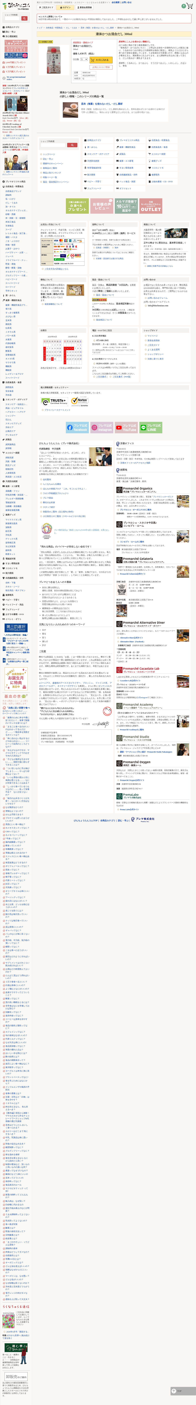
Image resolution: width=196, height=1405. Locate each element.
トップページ (49, 154)
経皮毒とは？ (11, 1238)
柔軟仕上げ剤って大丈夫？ (17, 1299)
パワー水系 (10, 336)
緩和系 (8, 550)
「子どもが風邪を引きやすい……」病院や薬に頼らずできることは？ (17, 762)
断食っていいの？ (13, 845)
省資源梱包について (53, 304)
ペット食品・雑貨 (127, 181)
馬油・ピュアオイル (14, 408)
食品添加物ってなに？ (15, 1046)
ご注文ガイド (154, 345)
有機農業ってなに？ (14, 849)
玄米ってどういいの (14, 1178)
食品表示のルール (13, 1185)
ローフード (10, 287)
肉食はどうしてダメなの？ (17, 1252)
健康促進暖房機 (12, 510)
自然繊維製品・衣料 (128, 175)
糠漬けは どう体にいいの (17, 1174)
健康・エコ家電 (126, 161)
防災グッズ (10, 465)
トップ (39, 28)
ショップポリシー (156, 354)
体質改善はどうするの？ (16, 862)
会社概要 (116, 2)
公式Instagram (142, 697)
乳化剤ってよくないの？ (16, 1221)
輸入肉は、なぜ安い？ (15, 1201)
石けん (8, 419)
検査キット (10, 554)
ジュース (9, 256)
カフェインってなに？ (15, 1032)
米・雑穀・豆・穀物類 (15, 218)
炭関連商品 (10, 444)
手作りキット (11, 291)
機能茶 (8, 370)
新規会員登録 (154, 340)
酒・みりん (92, 147)
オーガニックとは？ (14, 1262)
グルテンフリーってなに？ (17, 1151)
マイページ (153, 336)
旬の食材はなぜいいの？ (16, 1035)
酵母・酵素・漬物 (13, 268)
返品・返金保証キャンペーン (56, 182)
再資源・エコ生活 (13, 477)
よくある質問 (154, 349)
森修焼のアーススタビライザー (66, 683)
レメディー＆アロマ (14, 374)
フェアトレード (94, 188)
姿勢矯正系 (10, 542)
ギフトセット (125, 188)
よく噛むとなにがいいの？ (17, 989)
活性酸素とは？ (12, 1235)
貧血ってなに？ (12, 869)
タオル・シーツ (12, 586)
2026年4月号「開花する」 (17, 1332)
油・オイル (10, 206)
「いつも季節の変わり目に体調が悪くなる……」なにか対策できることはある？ (17, 780)
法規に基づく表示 (156, 359)
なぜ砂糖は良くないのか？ (17, 1283)
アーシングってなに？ (15, 897)
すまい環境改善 (126, 168)
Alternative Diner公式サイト (131, 638)
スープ (8, 229)
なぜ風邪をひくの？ (14, 807)
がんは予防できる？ (14, 814)
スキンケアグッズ (13, 423)
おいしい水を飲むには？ (16, 1053)
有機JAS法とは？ (13, 1259)
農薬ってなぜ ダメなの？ (17, 1170)
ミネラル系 (10, 332)
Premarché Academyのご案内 (132, 730)
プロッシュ (88, 683)
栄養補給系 (10, 355)
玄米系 (8, 320)
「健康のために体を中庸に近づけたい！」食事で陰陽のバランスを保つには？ (17, 720)
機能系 (8, 366)
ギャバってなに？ (13, 930)
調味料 (8, 195)
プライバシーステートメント (57, 410)
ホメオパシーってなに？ (16, 835)
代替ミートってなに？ (15, 880)
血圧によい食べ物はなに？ (17, 1064)
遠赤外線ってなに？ (14, 1015)
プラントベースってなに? (17, 1077)
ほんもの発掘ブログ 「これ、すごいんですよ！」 (65, 489)
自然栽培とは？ (12, 1255)
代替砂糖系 (10, 343)
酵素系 (8, 351)
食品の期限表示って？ (15, 1060)
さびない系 (10, 316)
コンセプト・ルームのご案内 (132, 542)
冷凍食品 (9, 226)
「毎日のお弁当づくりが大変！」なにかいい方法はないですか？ (17, 801)
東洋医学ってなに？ (14, 1067)
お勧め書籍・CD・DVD (162, 181)
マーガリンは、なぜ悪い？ (17, 1276)
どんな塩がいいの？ (14, 1279)
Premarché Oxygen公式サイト (132, 780)
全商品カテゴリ (94, 140)
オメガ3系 (10, 358)
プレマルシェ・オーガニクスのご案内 (135, 510)
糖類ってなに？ (12, 946)
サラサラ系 (10, 362)
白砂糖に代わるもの (14, 1204)
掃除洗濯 (9, 457)
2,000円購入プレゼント (16, 62)
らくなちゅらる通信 (52, 484)
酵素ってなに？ (12, 998)
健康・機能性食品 (127, 147)
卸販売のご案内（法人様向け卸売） (59, 512)
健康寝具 (156, 175)
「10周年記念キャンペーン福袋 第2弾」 (18, 652)
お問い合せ (127, 2)
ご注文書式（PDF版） (122, 377)
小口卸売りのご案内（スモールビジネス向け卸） (65, 516)
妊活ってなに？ (12, 884)
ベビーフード (11, 279)
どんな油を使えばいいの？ (17, 1266)
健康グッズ (157, 161)
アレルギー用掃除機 (14, 498)
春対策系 (9, 347)
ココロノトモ (158, 168)
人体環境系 (10, 473)
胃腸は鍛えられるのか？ (16, 853)
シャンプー (10, 416)
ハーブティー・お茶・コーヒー (18, 252)
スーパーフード (12, 283)
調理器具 (9, 387)
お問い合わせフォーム (158, 298)
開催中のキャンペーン (53, 163)
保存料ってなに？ (13, 1181)
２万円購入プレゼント (15, 67)
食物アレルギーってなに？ (17, 873)
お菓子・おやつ (12, 249)
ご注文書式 (101, 377)
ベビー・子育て (94, 181)
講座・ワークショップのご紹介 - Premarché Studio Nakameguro (146, 752)
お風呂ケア (10, 431)
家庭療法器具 (11, 523)
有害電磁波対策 (94, 168)
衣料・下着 (10, 583)
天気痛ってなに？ (13, 887)
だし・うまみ (71, 28)
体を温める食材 (12, 1154)
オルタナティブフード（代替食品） (18, 271)
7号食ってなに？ (13, 838)
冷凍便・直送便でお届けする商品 (109, 258)
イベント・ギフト (13, 619)
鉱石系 (8, 531)
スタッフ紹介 (49, 507)
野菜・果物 (10, 264)
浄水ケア (9, 427)
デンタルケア (11, 435)
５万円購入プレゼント (15, 71)
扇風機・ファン (12, 491)
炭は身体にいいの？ (14, 927)
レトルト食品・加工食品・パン (18, 233)
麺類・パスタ (11, 237)
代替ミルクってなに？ (15, 1039)
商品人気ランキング (52, 173)
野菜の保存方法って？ (15, 1231)
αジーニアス (44, 683)
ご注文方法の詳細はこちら (56, 269)
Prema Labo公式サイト (129, 809)
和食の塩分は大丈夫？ (15, 1144)
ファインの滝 (101, 683)
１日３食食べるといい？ (16, 982)
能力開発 (91, 175)
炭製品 (122, 154)
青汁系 (8, 309)
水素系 (8, 339)
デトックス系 (11, 539)
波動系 (8, 527)
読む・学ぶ (48, 159)
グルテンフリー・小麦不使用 (18, 275)
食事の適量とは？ (13, 1093)
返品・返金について (105, 295)
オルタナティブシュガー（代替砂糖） (18, 210)
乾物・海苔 (10, 245)
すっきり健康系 (12, 313)
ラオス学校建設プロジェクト (56, 493)
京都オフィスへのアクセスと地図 (135, 463)
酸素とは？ (10, 1228)
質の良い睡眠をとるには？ (17, 1002)
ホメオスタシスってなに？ (17, 828)
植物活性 (9, 469)
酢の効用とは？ (12, 1056)
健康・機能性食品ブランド (17, 305)
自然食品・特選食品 (54, 28)
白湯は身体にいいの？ (15, 985)
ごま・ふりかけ (12, 241)
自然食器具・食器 (160, 147)
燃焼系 (8, 324)
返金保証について (104, 320)
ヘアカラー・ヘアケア (15, 412)
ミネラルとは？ (12, 1103)
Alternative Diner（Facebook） (132, 642)
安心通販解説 (11, 36)
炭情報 (8, 448)
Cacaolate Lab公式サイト (130, 681)
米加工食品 (10, 222)
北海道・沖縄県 (102, 248)
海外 (116, 248)
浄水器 (8, 395)
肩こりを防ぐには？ (14, 911)
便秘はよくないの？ (14, 811)
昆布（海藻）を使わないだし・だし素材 (97, 28)
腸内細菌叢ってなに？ (15, 842)
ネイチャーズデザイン (67, 686)
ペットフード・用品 (14, 604)
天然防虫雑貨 (93, 161)
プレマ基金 (48, 498)
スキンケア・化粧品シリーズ (18, 404)
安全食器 (9, 391)
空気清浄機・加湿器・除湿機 (18, 495)
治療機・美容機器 (13, 506)
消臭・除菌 (10, 461)
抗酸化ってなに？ (13, 1012)
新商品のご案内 (50, 168)
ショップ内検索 (11, 15)
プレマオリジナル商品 (129, 140)
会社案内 (47, 479)
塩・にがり (10, 199)
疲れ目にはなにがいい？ (16, 901)
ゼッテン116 (103, 686)
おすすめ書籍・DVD (15, 614)
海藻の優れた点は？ (14, 1049)
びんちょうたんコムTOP (86, 820)
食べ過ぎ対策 (11, 1224)
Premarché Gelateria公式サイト (133, 574)
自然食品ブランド (13, 191)
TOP (179, 1391)
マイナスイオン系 (13, 519)
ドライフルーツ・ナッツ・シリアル (18, 260)
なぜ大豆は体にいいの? (16, 1042)
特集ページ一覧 (50, 177)
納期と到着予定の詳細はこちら (160, 266)
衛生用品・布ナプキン (15, 590)
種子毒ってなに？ (13, 877)
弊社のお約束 (49, 502)
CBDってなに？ (13, 831)
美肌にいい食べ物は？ (15, 824)
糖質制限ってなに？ (14, 1147)
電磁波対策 (10, 502)
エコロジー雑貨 (159, 154)
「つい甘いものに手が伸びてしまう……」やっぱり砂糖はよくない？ (17, 771)
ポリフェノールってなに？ (17, 866)
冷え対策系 (10, 546)
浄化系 (8, 535)
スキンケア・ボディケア (98, 154)
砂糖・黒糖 (10, 214)
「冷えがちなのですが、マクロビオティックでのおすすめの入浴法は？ (17, 753)
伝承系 (8, 328)
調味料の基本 (11, 1248)
